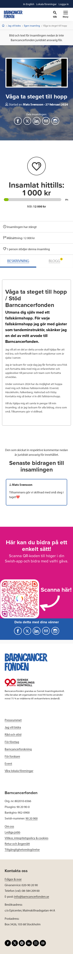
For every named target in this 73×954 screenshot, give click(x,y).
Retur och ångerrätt (17, 844)
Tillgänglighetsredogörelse (22, 849)
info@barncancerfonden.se (31, 896)
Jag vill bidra (14, 25)
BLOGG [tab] (56, 260)
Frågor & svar (13, 879)
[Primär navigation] (65, 14)
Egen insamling (32, 25)
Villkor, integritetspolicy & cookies (26, 838)
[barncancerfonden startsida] (13, 14)
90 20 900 (32, 818)
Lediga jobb (12, 832)
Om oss (9, 826)
